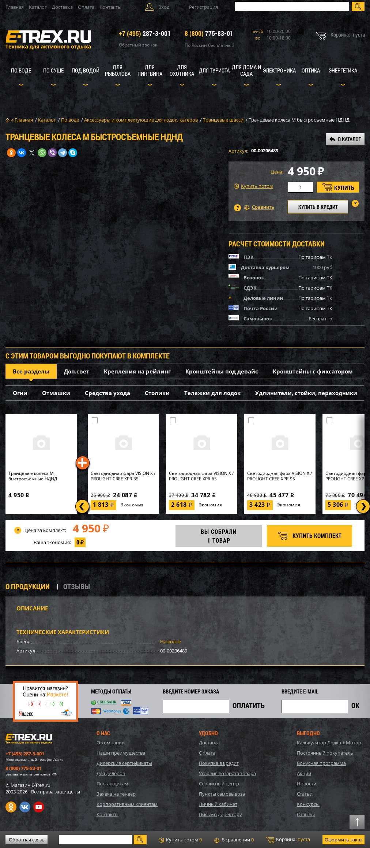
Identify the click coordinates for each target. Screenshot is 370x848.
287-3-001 (145, 33)
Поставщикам (112, 783)
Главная (14, 7)
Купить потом (253, 186)
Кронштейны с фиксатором (313, 371)
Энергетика (343, 70)
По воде (21, 70)
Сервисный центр (219, 783)
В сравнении (234, 839)
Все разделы (31, 371)
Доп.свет (76, 371)
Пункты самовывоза (222, 794)
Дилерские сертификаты (124, 763)
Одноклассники (10, 806)
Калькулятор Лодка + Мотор (329, 742)
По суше (53, 70)
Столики (157, 393)
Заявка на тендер (116, 794)
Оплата (86, 7)
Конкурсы (308, 804)
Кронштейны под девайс (221, 371)
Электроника (279, 70)
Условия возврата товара (227, 773)
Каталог (38, 7)
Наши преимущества (121, 753)
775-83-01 (209, 33)
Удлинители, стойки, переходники (306, 393)
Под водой (85, 70)
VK (24, 806)
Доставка (62, 7)
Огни (20, 393)
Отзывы (306, 814)
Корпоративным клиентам (127, 804)
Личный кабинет (218, 804)
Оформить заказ (343, 839)
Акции (304, 773)
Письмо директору (220, 814)
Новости (306, 783)
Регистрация (203, 7)
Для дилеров (111, 773)
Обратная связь (27, 839)
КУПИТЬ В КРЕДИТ (318, 206)
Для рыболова (118, 70)
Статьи (305, 794)
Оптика (311, 70)
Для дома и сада (246, 70)
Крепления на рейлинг (137, 371)
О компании (111, 742)
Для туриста (214, 70)
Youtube (38, 806)
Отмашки (56, 393)
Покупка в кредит (219, 763)
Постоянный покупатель (325, 753)
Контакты (110, 7)
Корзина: (288, 839)
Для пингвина (149, 70)
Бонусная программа (321, 763)
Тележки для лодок (212, 393)
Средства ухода (107, 393)
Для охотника (182, 70)
